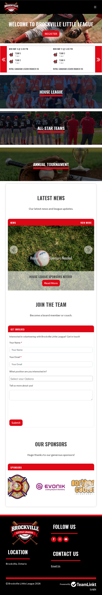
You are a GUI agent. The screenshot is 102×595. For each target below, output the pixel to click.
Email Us (55, 566)
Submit (16, 422)
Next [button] (98, 59)
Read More (51, 283)
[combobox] (51, 378)
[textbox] (51, 203)
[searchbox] (51, 378)
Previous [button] (3, 59)
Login (93, 589)
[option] (29, 59)
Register (51, 33)
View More (86, 222)
